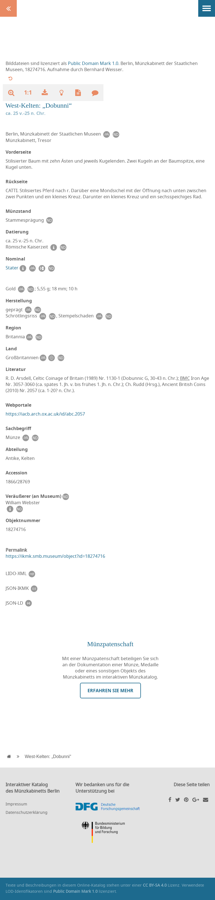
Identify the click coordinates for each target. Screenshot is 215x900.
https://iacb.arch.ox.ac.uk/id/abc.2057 (45, 414)
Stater (12, 268)
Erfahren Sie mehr (110, 690)
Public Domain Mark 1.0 (93, 63)
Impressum (16, 804)
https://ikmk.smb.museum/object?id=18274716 (55, 556)
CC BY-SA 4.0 (155, 885)
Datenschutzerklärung (27, 812)
